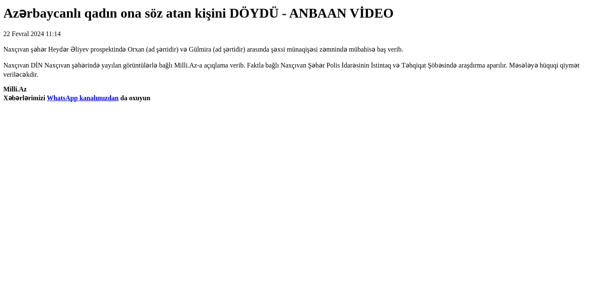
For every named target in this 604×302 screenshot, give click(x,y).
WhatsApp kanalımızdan (83, 98)
